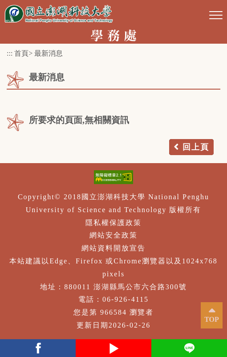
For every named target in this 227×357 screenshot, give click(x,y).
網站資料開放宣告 (113, 248)
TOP (211, 319)
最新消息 (48, 53)
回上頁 (195, 147)
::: (9, 53)
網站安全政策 (113, 235)
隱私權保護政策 (113, 222)
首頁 (21, 53)
